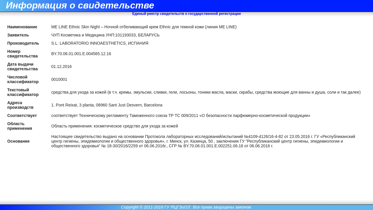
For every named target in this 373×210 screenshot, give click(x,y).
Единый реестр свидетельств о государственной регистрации (186, 14)
